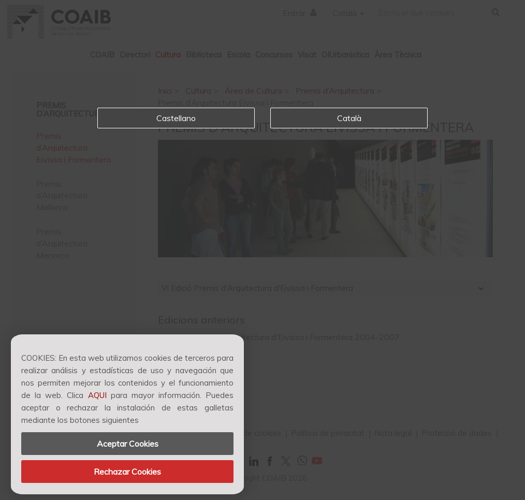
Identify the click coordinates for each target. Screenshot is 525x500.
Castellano (176, 118)
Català (349, 118)
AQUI (97, 395)
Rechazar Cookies (127, 471)
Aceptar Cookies (127, 443)
